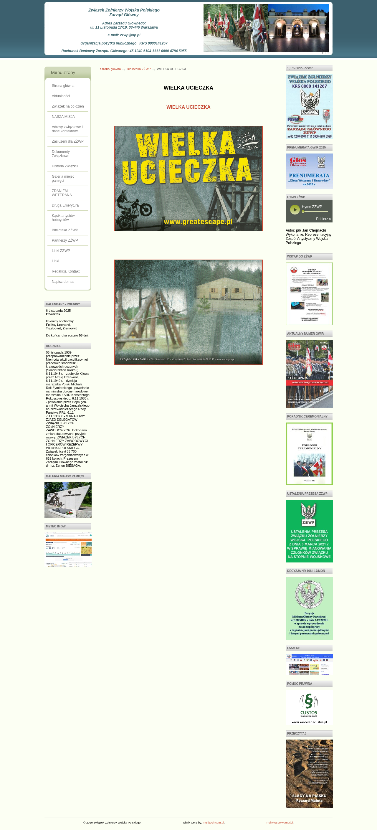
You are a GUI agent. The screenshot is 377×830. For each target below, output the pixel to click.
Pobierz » (323, 219)
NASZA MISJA (63, 117)
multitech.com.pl (213, 822)
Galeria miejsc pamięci (63, 178)
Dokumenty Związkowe (61, 154)
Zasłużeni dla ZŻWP (68, 141)
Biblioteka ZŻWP (65, 230)
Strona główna (63, 86)
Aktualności (61, 96)
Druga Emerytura (65, 205)
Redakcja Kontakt (66, 271)
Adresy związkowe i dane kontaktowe (67, 129)
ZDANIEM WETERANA (62, 193)
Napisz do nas (63, 282)
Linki (55, 261)
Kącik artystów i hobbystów (64, 218)
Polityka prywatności (280, 822)
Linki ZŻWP (61, 251)
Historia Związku (65, 166)
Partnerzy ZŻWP (65, 240)
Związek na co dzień (68, 106)
